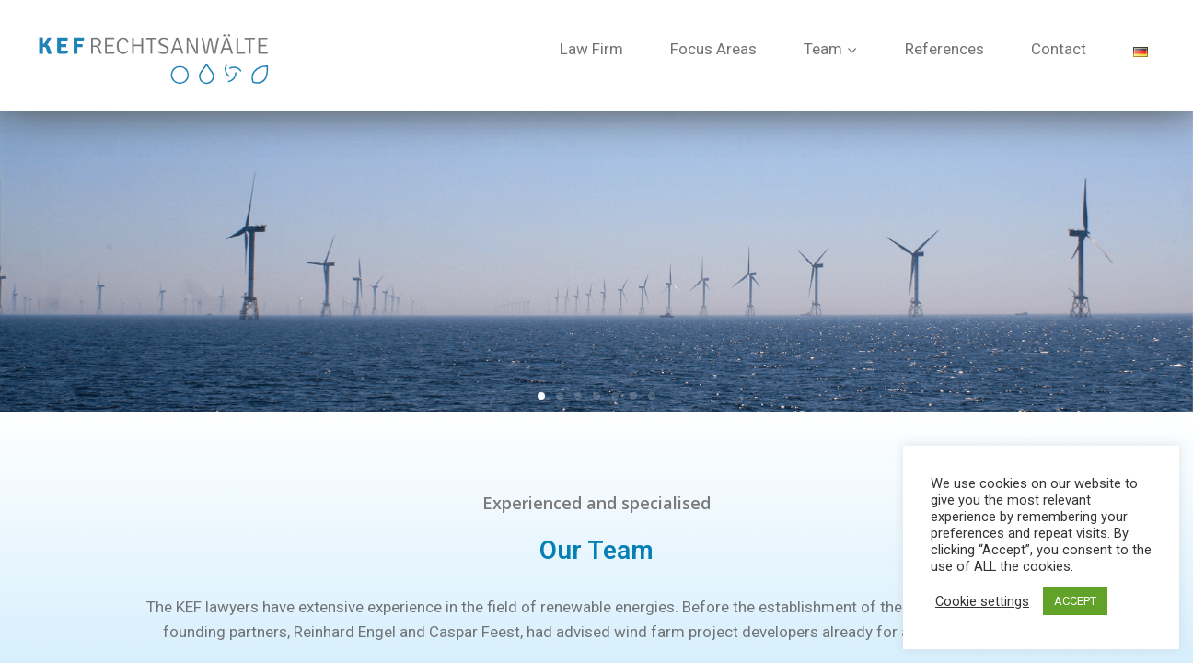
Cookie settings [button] (982, 601)
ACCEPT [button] (1075, 601)
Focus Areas (713, 49)
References (944, 49)
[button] (541, 396)
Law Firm (591, 49)
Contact (1058, 49)
